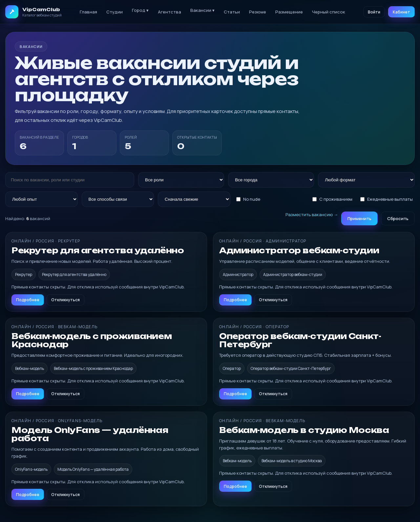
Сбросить (398, 218)
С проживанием (332, 199)
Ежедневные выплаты (386, 199)
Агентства (169, 12)
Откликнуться (65, 300)
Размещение (289, 12)
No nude (248, 199)
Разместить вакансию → (311, 214)
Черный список (328, 12)
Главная (88, 12)
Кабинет (401, 12)
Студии (114, 12)
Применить (359, 218)
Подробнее (27, 300)
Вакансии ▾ (202, 10)
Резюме (257, 12)
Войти (374, 12)
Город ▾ (140, 10)
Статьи (232, 12)
